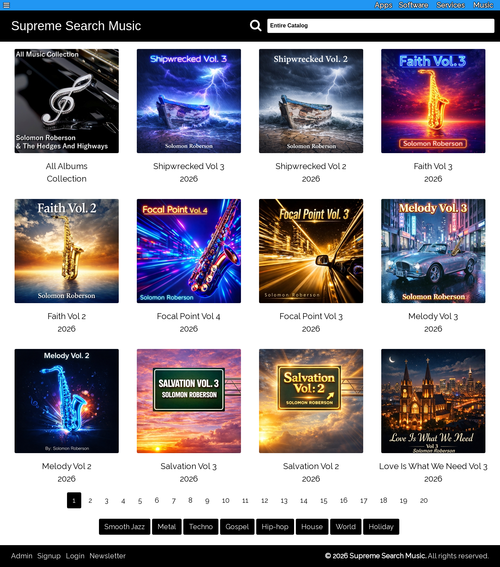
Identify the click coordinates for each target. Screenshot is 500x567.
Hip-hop (275, 527)
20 (424, 500)
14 (304, 500)
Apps (383, 5)
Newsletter (108, 556)
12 (264, 500)
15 (323, 500)
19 (403, 500)
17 (363, 500)
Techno (201, 527)
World (346, 527)
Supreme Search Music (76, 26)
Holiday (381, 527)
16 (344, 500)
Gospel (237, 527)
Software (413, 5)
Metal (167, 527)
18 (383, 500)
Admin (21, 556)
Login (75, 556)
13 (284, 500)
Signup (49, 556)
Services (451, 5)
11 (245, 500)
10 (226, 500)
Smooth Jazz (125, 527)
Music (483, 5)
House (312, 527)
